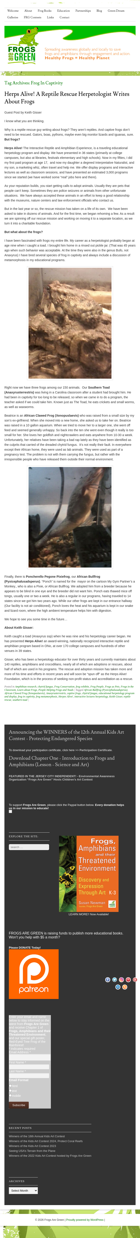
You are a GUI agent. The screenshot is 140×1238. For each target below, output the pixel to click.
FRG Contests (32, 17)
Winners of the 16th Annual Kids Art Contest (37, 1136)
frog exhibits (82, 686)
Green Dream (116, 11)
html (14, 1086)
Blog (99, 11)
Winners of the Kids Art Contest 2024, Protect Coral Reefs (46, 1141)
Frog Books (45, 11)
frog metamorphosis (46, 696)
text (14, 1091)
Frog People (97, 686)
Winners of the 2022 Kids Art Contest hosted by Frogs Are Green (50, 1155)
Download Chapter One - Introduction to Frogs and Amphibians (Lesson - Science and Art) (62, 761)
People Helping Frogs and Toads (55, 689)
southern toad (20, 699)
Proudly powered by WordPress (85, 1219)
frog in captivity (26, 696)
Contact (64, 17)
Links (50, 17)
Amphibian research (25, 686)
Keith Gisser (115, 696)
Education (63, 11)
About (28, 11)
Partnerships (83, 11)
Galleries (12, 17)
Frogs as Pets (112, 686)
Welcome (13, 11)
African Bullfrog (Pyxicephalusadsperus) (105, 689)
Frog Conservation (64, 686)
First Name (17, 1062)
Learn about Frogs (27, 689)
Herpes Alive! (65, 696)
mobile (16, 1095)
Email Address (20, 1052)
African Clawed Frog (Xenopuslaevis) (24, 693)
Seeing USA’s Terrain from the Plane (32, 1151)
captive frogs (74, 693)
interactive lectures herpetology (91, 696)
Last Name (17, 1071)
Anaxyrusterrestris (56, 693)
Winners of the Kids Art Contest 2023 (32, 1146)
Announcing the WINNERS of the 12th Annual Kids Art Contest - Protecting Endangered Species (66, 735)
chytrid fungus (45, 686)
